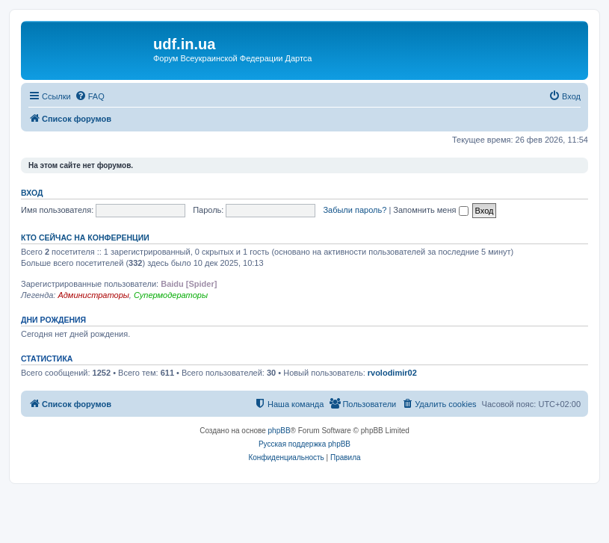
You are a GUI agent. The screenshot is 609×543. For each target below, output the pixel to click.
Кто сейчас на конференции (85, 237)
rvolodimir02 (392, 372)
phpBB (279, 430)
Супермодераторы (171, 295)
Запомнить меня (430, 209)
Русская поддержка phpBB (304, 444)
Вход (32, 192)
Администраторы (93, 295)
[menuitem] (90, 96)
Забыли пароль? (354, 209)
